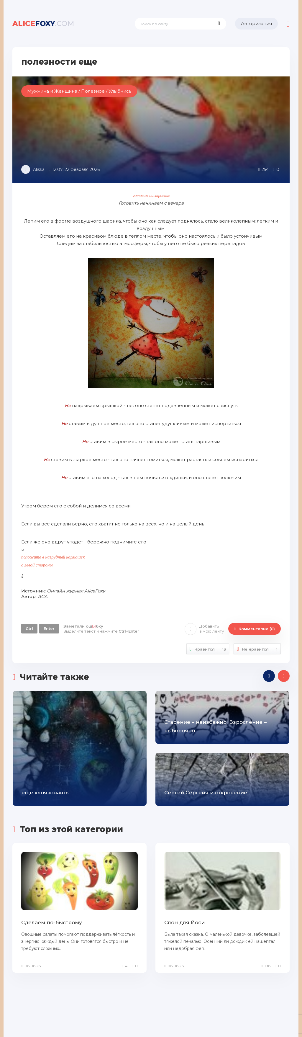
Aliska (39, 169)
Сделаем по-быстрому (51, 922)
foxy (43, 23)
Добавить (204, 629)
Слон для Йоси (184, 922)
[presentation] (269, 676)
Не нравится (257, 649)
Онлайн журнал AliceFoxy (76, 591)
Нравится (208, 649)
